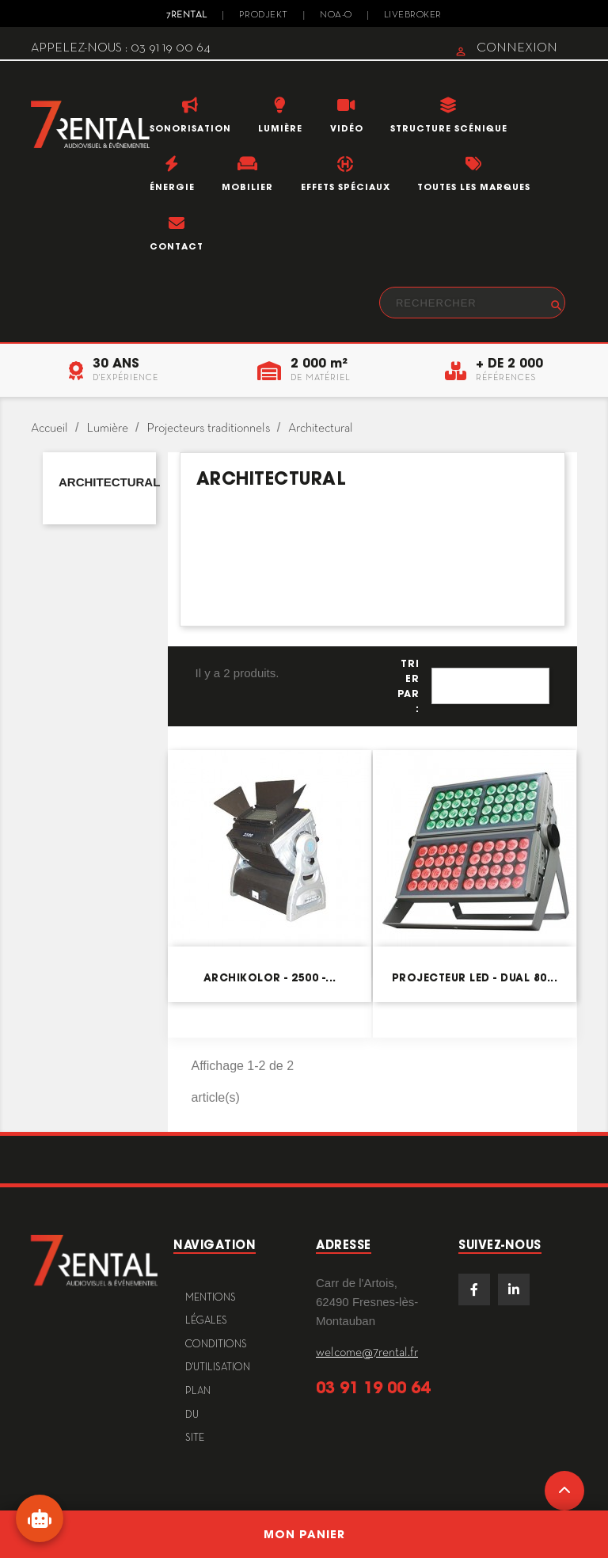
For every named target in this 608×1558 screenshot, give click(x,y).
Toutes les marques (473, 186)
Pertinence (490, 685)
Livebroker (413, 15)
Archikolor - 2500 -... (269, 978)
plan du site (198, 1415)
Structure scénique (448, 128)
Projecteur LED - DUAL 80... (475, 978)
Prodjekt (263, 15)
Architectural (109, 482)
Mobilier (247, 186)
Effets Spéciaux (345, 186)
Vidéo (346, 128)
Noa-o (336, 15)
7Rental (186, 15)
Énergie (172, 186)
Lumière (280, 128)
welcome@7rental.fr (367, 1352)
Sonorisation (190, 128)
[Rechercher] (472, 302)
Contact (176, 246)
